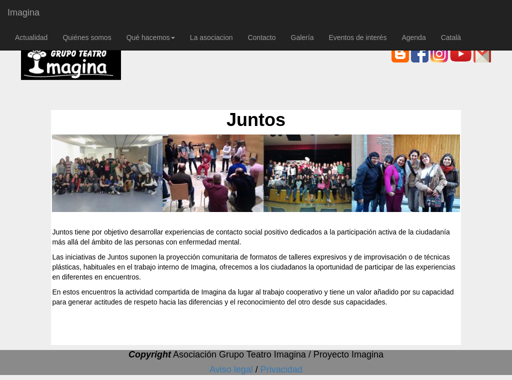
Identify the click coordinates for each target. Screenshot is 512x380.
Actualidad (31, 38)
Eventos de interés (357, 38)
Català (451, 38)
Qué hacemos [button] (150, 38)
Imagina (24, 13)
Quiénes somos (86, 38)
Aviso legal (233, 369)
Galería (302, 38)
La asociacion (211, 38)
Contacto (262, 38)
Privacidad (281, 369)
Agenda (414, 38)
